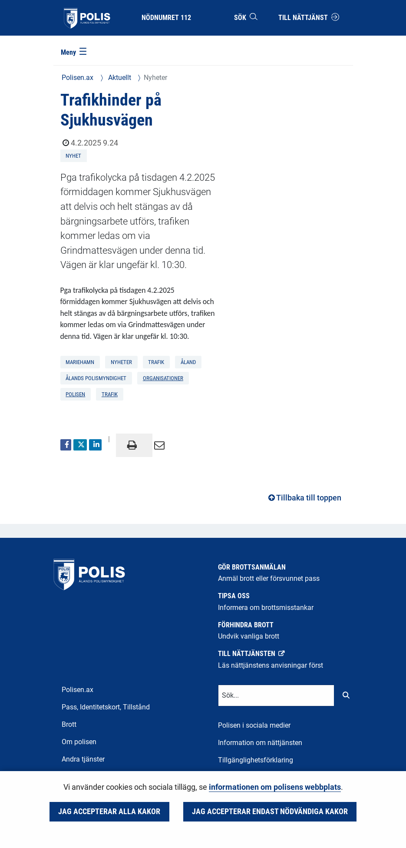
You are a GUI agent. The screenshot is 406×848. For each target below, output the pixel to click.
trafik (110, 394)
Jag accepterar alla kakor (109, 811)
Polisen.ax (77, 77)
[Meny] (74, 53)
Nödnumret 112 (166, 17)
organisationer (163, 378)
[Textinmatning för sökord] (276, 695)
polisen (75, 394)
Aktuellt (118, 77)
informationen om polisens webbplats (275, 787)
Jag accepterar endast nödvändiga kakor (270, 811)
